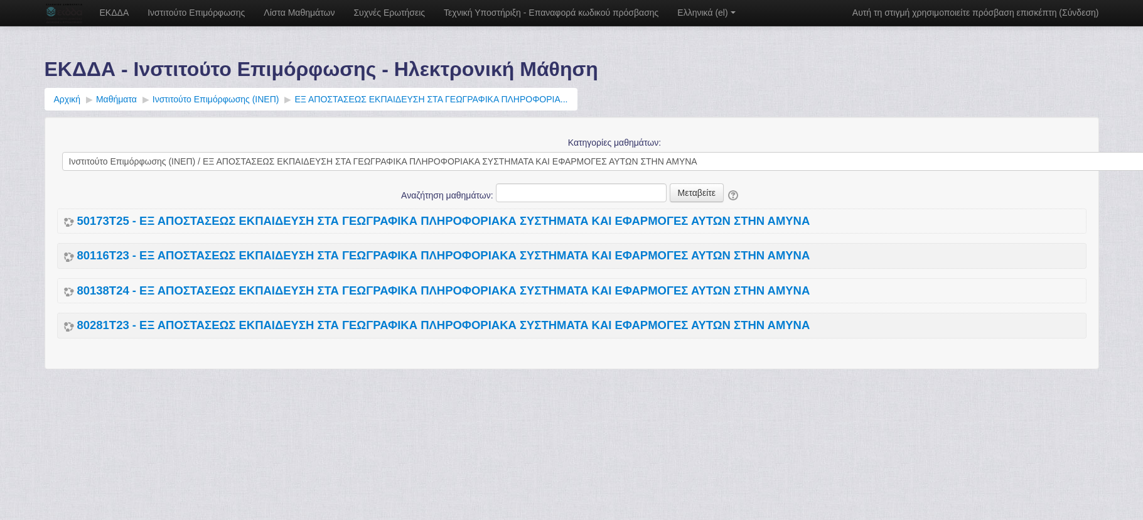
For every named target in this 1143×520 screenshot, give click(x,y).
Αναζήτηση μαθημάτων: (448, 195)
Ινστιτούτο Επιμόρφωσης (196, 13)
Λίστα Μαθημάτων (299, 13)
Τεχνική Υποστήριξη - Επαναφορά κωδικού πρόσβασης (551, 13)
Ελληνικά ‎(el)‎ (706, 13)
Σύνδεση (1079, 13)
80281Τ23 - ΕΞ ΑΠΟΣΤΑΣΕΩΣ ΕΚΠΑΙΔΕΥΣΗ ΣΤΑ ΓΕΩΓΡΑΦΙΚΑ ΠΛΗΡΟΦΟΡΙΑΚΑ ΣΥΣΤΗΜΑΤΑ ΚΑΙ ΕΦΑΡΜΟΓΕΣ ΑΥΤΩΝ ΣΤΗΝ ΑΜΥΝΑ (443, 325)
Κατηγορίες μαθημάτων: (614, 143)
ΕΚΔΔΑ (114, 13)
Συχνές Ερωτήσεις (389, 13)
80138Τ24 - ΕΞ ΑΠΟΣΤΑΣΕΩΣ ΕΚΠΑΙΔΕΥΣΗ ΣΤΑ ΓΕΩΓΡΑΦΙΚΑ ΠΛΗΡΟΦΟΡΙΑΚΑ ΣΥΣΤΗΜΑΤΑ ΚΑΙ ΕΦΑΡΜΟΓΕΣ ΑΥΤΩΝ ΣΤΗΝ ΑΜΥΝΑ (443, 290)
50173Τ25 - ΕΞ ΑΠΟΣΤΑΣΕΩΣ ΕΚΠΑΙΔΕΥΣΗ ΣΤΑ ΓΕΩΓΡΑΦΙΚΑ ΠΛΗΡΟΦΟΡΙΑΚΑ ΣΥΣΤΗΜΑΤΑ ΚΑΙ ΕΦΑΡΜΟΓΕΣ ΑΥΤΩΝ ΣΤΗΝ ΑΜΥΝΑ (443, 221)
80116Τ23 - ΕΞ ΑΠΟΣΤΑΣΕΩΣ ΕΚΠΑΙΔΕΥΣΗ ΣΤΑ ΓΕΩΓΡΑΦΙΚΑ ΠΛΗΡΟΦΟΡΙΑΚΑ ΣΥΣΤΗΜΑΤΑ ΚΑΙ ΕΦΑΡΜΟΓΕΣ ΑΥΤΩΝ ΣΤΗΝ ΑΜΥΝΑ (443, 255)
